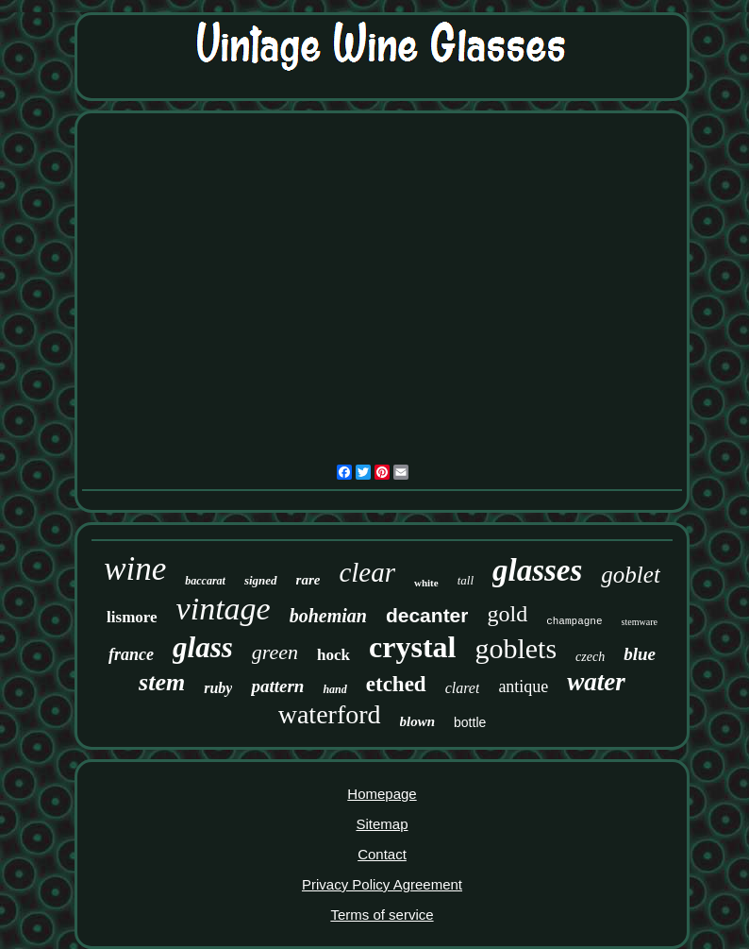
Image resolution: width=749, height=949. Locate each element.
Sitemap (382, 824)
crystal (412, 647)
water (596, 682)
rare (308, 579)
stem (162, 682)
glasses (537, 570)
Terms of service (381, 915)
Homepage (381, 794)
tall (466, 580)
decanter (427, 615)
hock (333, 655)
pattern (277, 686)
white (426, 582)
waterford (329, 714)
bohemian (328, 615)
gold (507, 614)
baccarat (205, 580)
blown (418, 721)
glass (203, 647)
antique (523, 686)
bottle (470, 722)
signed (260, 580)
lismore (132, 617)
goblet (630, 574)
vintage (223, 608)
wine (135, 569)
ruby (218, 688)
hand (334, 689)
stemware (639, 622)
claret (462, 688)
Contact (382, 854)
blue (640, 654)
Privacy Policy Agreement (382, 884)
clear (367, 572)
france (131, 654)
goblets (515, 648)
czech (590, 657)
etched (396, 684)
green (275, 652)
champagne (574, 621)
